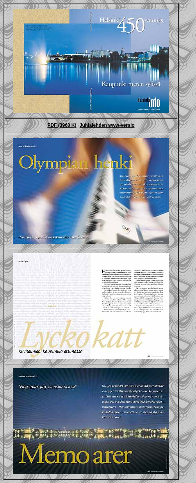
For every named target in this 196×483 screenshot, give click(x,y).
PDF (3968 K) (61, 125)
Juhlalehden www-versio (107, 125)
